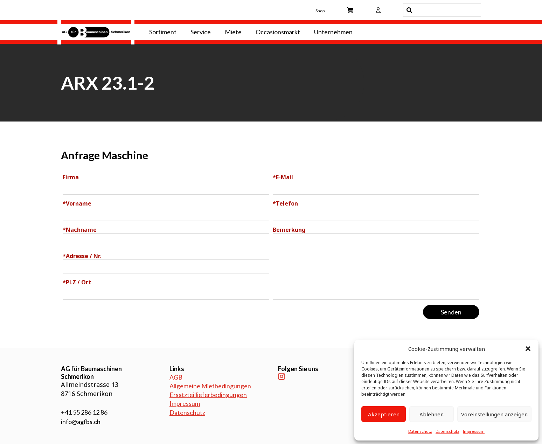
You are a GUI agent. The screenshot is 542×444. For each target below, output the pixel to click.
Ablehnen (431, 414)
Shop (320, 10)
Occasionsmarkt (278, 32)
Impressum (474, 431)
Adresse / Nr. (82, 255)
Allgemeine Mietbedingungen (210, 386)
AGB (175, 377)
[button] (527, 348)
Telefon (285, 203)
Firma (71, 177)
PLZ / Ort (77, 282)
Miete (233, 32)
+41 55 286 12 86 (84, 412)
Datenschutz (420, 431)
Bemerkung (289, 229)
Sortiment (162, 32)
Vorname (77, 203)
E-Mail (283, 177)
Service (200, 32)
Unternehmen (333, 32)
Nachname (80, 229)
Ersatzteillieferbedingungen (208, 394)
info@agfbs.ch (80, 421)
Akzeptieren (383, 414)
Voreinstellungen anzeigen (494, 414)
